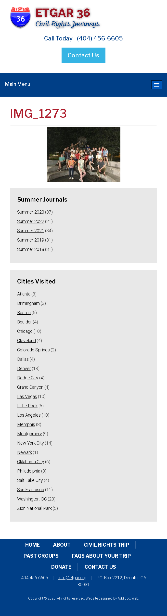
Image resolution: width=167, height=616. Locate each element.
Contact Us (83, 55)
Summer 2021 (30, 230)
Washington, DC (32, 498)
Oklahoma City (30, 461)
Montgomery (29, 433)
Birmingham (28, 303)
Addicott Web (128, 598)
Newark (24, 452)
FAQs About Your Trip (101, 556)
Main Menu (17, 84)
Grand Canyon (30, 387)
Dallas (23, 359)
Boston (24, 312)
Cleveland (26, 340)
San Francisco (30, 489)
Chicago (25, 331)
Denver (24, 368)
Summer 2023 (30, 212)
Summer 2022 (30, 221)
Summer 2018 (30, 249)
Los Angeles (29, 415)
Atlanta (23, 293)
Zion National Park (34, 508)
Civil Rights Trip (106, 545)
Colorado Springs (33, 349)
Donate (61, 567)
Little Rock (27, 405)
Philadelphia (28, 471)
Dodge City (27, 377)
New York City (30, 443)
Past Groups (41, 556)
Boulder (24, 321)
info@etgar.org (72, 577)
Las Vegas (27, 396)
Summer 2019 (30, 240)
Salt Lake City (30, 480)
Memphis (26, 424)
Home (32, 545)
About (62, 545)
